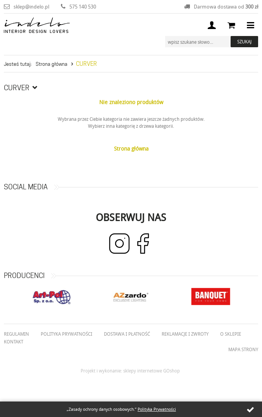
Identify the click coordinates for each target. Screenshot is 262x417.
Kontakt (13, 341)
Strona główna (51, 64)
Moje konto (211, 25)
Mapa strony (243, 349)
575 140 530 (82, 6)
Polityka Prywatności (157, 409)
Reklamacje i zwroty (185, 334)
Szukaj (244, 41)
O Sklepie (230, 334)
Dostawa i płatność (127, 334)
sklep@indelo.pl (31, 6)
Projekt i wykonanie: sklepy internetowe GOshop (130, 370)
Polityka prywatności (66, 334)
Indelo (37, 25)
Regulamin (16, 334)
